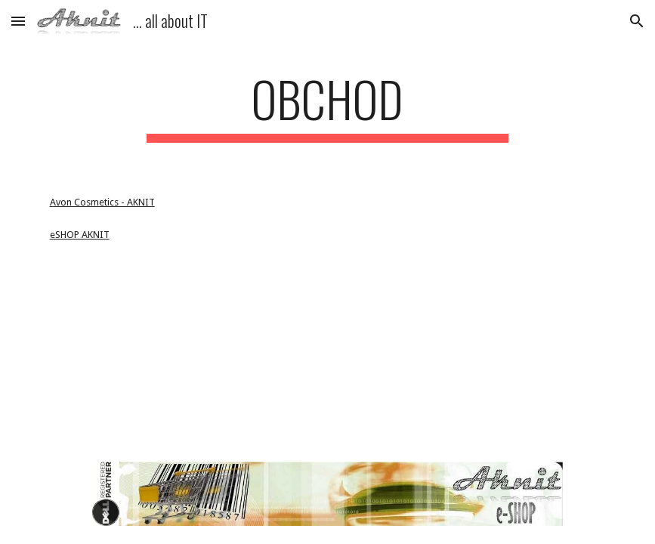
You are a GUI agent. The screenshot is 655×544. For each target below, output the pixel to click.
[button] (18, 21)
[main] (327, 106)
